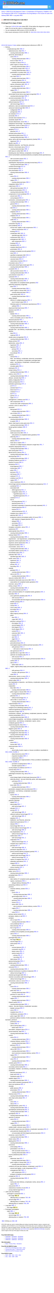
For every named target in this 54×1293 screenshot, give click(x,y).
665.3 (26, 124)
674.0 (16, 132)
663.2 (29, 198)
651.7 (42, 455)
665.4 (18, 190)
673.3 (17, 405)
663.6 (17, 237)
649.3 (21, 188)
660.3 (18, 431)
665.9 (26, 154)
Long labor (18, 15)
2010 (32, 32)
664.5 (17, 476)
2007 (19, 1270)
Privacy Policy (12, 1274)
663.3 (26, 235)
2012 (38, 32)
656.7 (21, 327)
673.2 (24, 393)
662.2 (20, 965)
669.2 (29, 727)
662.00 (14, 1251)
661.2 (20, 172)
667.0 (21, 104)
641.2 (18, 134)
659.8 (24, 570)
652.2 (7, 160)
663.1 (20, 200)
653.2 (15, 212)
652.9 (29, 73)
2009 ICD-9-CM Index (39, 1259)
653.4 (40, 166)
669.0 (18, 343)
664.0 (26, 192)
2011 (35, 32)
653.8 (18, 216)
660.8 (25, 437)
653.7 (24, 51)
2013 (41, 32)
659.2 (21, 461)
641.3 (23, 502)
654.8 (30, 610)
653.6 (22, 544)
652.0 (7, 780)
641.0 (26, 715)
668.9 (20, 122)
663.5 (18, 1215)
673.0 (18, 116)
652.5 (32, 433)
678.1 (19, 1121)
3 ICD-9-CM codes (16, 26)
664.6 (43, 615)
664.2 (21, 643)
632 (37, 289)
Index (9, 1266)
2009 (6, 1270)
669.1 (16, 761)
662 (3, 1251)
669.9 (22, 49)
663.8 (25, 241)
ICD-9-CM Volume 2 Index (8, 45)
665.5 (22, 616)
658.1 (24, 387)
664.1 (17, 633)
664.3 (21, 612)
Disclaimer (19, 1274)
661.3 (20, 897)
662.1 (20, 961)
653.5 (18, 77)
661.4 (19, 144)
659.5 (20, 114)
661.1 (23, 136)
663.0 (21, 202)
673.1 (24, 120)
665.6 (21, 473)
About (6, 1274)
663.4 (16, 259)
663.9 (20, 231)
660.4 (21, 375)
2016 (6, 1285)
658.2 (39, 311)
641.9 (42, 156)
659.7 (27, 315)
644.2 (43, 606)
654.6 (16, 57)
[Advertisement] (23, 39)
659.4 (21, 741)
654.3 (23, 560)
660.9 (20, 765)
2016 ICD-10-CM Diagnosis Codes (13, 1278)
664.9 (17, 608)
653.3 (16, 224)
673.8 (14, 403)
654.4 (32, 108)
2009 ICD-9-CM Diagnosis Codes (15, 11)
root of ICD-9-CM (25, 1259)
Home (3, 11)
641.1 (24, 514)
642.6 (17, 377)
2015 (48, 32)
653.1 (28, 204)
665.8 (19, 317)
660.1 (27, 53)
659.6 (28, 110)
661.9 (21, 61)
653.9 (22, 333)
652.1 (26, 162)
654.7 (16, 92)
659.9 (20, 568)
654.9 (26, 65)
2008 (13, 1270)
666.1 (40, 142)
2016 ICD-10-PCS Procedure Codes (14, 1281)
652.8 (24, 100)
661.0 (31, 325)
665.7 (21, 477)
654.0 (23, 63)
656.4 (25, 287)
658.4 (17, 118)
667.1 (24, 997)
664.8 (23, 659)
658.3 (19, 313)
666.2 (19, 534)
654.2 (27, 911)
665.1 (16, 679)
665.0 (21, 681)
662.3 (29, 307)
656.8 (15, 341)
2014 (45, 32)
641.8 (18, 522)
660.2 (28, 59)
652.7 (20, 943)
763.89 (27, 1227)
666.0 (22, 106)
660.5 (26, 309)
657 (19, 349)
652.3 (17, 275)
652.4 (21, 164)
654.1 (24, 463)
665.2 (25, 415)
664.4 (17, 621)
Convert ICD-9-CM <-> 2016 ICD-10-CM (15, 1279)
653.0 (27, 69)
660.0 (28, 75)
